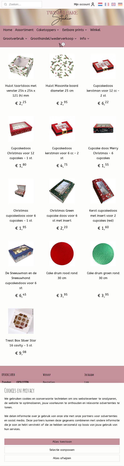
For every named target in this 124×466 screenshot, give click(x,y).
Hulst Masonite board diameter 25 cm (62, 88)
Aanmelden (53, 442)
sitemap (50, 459)
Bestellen (49, 382)
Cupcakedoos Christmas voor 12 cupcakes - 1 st (20, 153)
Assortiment (24, 30)
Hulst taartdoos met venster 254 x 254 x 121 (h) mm (20, 90)
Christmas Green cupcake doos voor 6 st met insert (62, 215)
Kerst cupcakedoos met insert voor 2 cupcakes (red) (103, 215)
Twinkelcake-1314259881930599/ (15, 424)
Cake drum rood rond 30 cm (62, 275)
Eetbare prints (74, 30)
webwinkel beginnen (70, 459)
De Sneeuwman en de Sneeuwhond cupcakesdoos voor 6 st (20, 280)
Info (85, 39)
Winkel (95, 30)
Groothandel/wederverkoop (54, 39)
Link (86, 382)
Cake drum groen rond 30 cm (103, 275)
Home (7, 30)
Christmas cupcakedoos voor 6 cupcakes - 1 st (21, 215)
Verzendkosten (52, 390)
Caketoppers (47, 30)
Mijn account (84, 4)
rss (57, 459)
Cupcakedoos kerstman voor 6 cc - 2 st (62, 153)
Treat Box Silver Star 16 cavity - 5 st (20, 343)
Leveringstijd (50, 394)
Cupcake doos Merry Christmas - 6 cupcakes (103, 153)
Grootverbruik (15, 39)
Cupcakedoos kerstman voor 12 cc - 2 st (103, 90)
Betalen (48, 386)
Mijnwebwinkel (101, 459)
